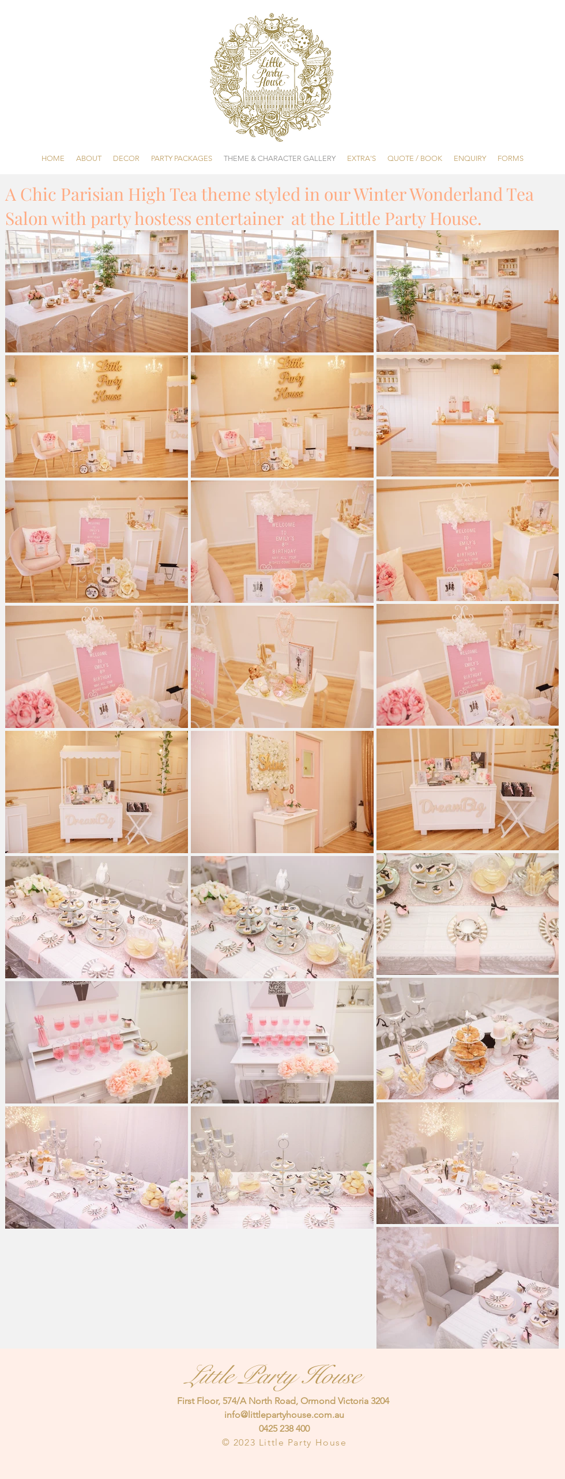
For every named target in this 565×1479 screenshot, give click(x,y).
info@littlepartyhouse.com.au (284, 1414)
